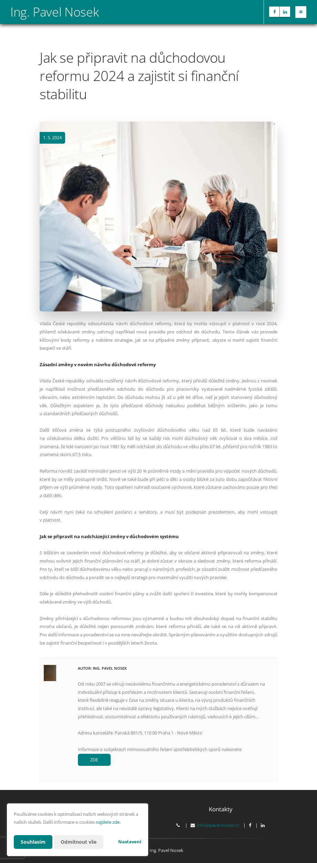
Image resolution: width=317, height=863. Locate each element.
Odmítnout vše (78, 842)
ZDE (94, 760)
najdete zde (108, 822)
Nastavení (129, 842)
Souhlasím (33, 842)
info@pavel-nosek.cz (218, 825)
